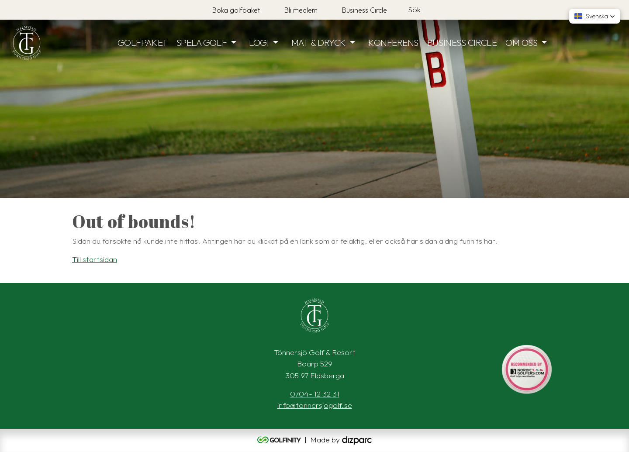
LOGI (259, 42)
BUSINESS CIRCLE (462, 42)
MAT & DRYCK (318, 42)
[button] (594, 16)
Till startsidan (94, 259)
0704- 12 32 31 (314, 394)
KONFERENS (393, 42)
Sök (414, 9)
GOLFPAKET (143, 42)
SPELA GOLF (201, 42)
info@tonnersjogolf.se (314, 405)
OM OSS (521, 42)
